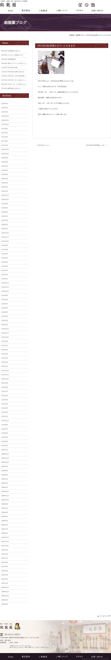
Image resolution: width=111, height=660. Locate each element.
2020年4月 (4, 112)
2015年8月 (4, 208)
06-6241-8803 (10, 634)
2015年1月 (4, 229)
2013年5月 (4, 312)
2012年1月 (4, 366)
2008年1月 (4, 533)
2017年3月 (4, 141)
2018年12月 (5, 120)
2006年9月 (4, 600)
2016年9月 (4, 158)
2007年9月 (4, 550)
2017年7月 (4, 133)
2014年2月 (4, 274)
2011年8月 (4, 387)
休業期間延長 (8, 59)
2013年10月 (5, 291)
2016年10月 (5, 153)
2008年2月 (4, 529)
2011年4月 (4, 404)
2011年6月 (4, 395)
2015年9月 (4, 204)
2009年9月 (4, 466)
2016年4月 (4, 178)
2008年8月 (4, 504)
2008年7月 (4, 508)
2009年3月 (4, 479)
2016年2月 (4, 187)
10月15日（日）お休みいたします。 (15, 80)
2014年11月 (5, 237)
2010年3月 (4, 441)
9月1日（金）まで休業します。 (14, 84)
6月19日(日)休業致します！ (97, 145)
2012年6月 (4, 350)
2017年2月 (4, 145)
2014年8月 (4, 249)
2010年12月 (5, 420)
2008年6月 (4, 512)
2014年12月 (5, 233)
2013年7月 (4, 304)
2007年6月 (4, 562)
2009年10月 (5, 462)
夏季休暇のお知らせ (10, 88)
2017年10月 (5, 124)
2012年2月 (4, 362)
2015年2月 (4, 224)
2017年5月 (4, 137)
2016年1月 (4, 191)
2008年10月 (5, 500)
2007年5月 (4, 566)
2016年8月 (4, 162)
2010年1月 (4, 450)
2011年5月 (4, 400)
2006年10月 (5, 596)
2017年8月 (4, 128)
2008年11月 (5, 496)
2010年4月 (4, 437)
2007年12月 (5, 537)
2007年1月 (4, 583)
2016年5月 (4, 174)
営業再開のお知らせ (10, 51)
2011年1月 (4, 416)
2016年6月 (4, 170)
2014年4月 (4, 266)
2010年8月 (4, 425)
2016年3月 (4, 183)
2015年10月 (5, 199)
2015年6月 (4, 212)
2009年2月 (4, 483)
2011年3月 (4, 408)
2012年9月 (4, 341)
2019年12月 (5, 116)
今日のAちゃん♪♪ (42, 145)
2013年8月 (4, 299)
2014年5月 (4, 262)
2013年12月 (5, 283)
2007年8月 (4, 554)
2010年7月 (4, 429)
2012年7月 (4, 345)
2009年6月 (4, 475)
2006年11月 (5, 591)
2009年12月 (5, 454)
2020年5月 (4, 108)
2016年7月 (4, 166)
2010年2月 (4, 445)
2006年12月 (5, 587)
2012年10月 (5, 337)
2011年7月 (4, 391)
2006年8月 (4, 604)
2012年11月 (5, 333)
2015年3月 (4, 220)
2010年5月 (4, 433)
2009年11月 (5, 458)
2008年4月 (4, 521)
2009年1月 (4, 487)
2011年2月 (4, 412)
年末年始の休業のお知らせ (12, 72)
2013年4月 (4, 316)
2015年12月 (5, 195)
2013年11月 (5, 287)
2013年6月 (4, 308)
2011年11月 (5, 375)
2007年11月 (5, 541)
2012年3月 (4, 358)
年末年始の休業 (9, 67)
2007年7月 (4, 558)
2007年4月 (4, 571)
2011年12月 (5, 370)
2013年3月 (4, 320)
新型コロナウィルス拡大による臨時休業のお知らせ (20, 63)
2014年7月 (4, 254)
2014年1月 (4, 279)
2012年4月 (4, 354)
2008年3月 (4, 525)
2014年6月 (4, 258)
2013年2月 (4, 324)
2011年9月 (4, 383)
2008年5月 (4, 516)
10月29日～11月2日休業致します (14, 76)
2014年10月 (5, 241)
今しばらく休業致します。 (12, 55)
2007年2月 (4, 579)
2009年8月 (4, 470)
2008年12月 (5, 491)
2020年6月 (4, 103)
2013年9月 (4, 295)
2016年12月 (5, 149)
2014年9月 (4, 245)
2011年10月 (5, 379)
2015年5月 (4, 216)
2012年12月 (5, 329)
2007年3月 (4, 575)
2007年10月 (5, 546)
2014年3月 (4, 270)
